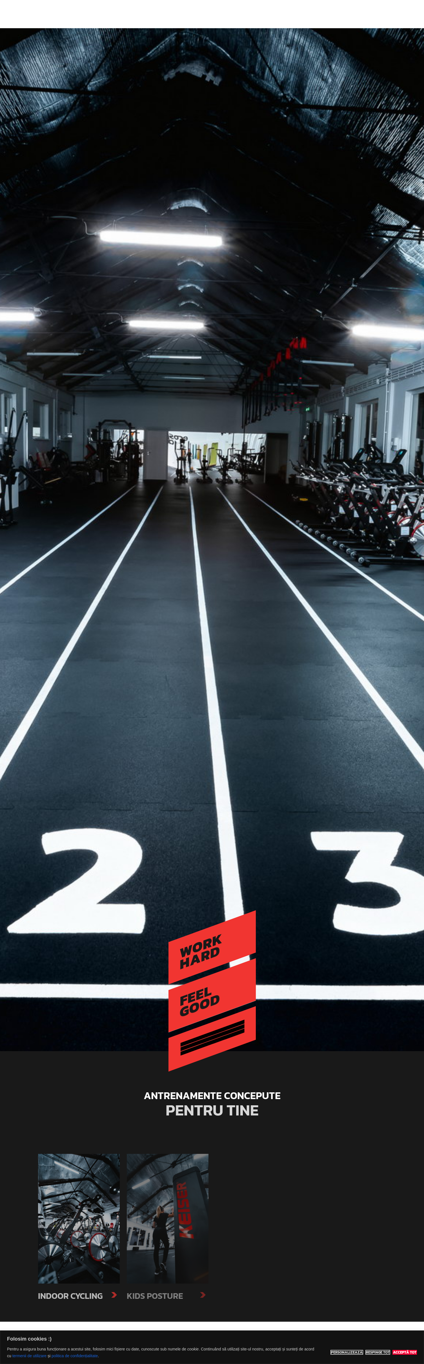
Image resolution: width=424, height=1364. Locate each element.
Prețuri (272, 14)
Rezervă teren (301, 14)
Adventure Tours (241, 14)
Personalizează (347, 1352)
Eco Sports (112, 14)
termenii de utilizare (29, 1356)
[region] (212, 1347)
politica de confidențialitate (75, 1356)
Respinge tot (378, 1352)
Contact (331, 14)
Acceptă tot (404, 1352)
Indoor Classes (202, 14)
